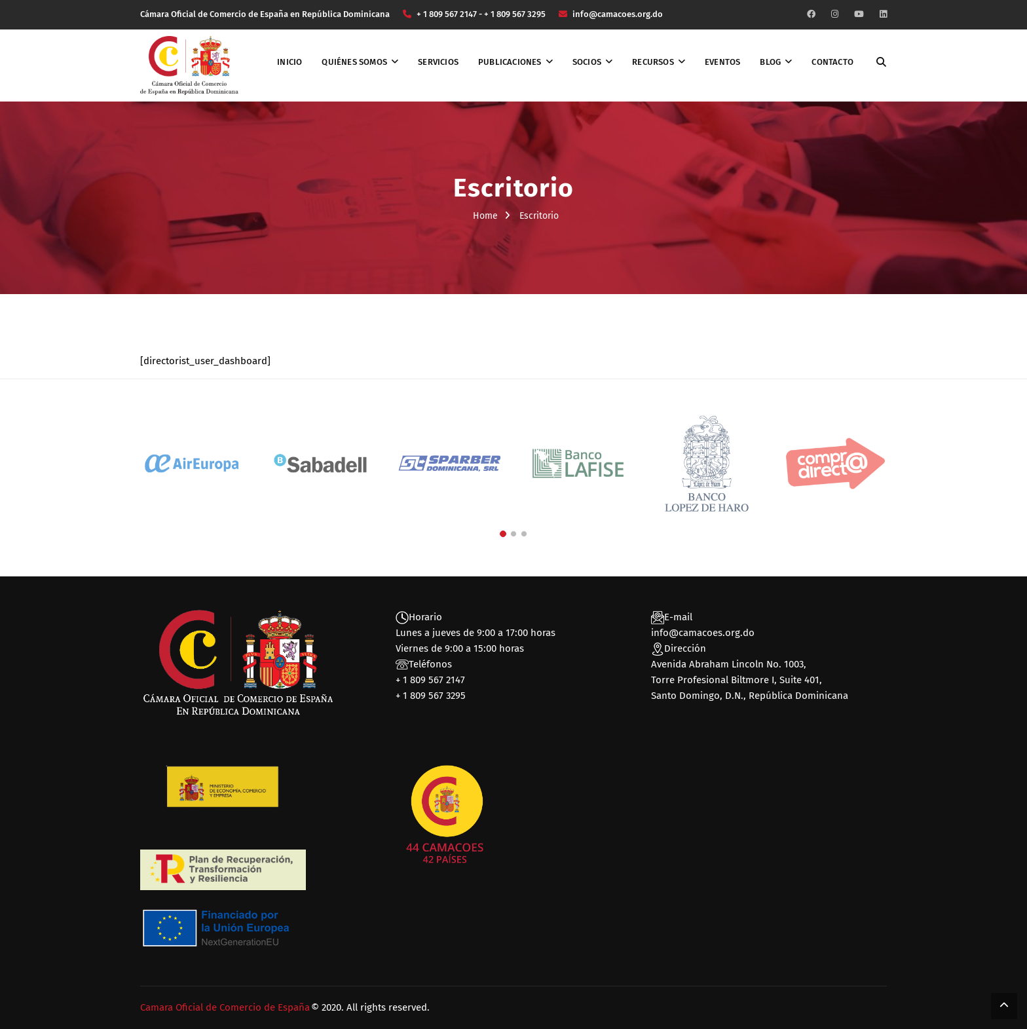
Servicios (438, 62)
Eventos (722, 62)
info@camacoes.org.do (703, 633)
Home (485, 215)
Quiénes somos (354, 62)
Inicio (289, 62)
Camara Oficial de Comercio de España (225, 1007)
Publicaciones (510, 62)
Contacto (832, 62)
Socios (586, 62)
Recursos (653, 62)
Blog (770, 62)
